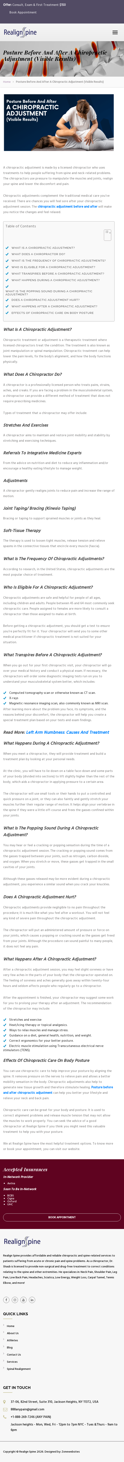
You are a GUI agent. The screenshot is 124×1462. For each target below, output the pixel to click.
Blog (10, 1347)
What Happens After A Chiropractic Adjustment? (54, 306)
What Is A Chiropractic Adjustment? (44, 247)
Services (12, 1361)
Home (7, 81)
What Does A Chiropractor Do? (38, 254)
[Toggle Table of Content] (105, 237)
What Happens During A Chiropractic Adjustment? (56, 280)
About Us (13, 1333)
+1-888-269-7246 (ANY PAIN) (31, 1417)
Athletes (12, 1340)
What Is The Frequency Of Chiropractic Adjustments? (59, 260)
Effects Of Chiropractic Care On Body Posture (53, 312)
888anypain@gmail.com (27, 1409)
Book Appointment (23, 12)
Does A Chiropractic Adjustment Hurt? (46, 299)
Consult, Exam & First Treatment (39, 5)
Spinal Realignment (19, 1368)
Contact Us (14, 1354)
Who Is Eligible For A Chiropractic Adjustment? (53, 267)
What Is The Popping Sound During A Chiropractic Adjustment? (48, 293)
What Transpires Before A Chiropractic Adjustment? (58, 273)
